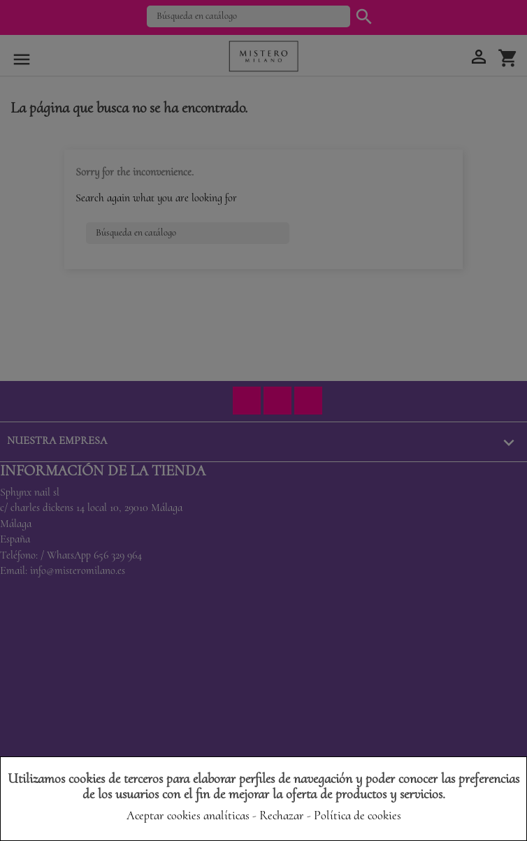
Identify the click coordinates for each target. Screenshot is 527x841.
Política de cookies (357, 815)
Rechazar (281, 815)
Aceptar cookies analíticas (188, 815)
